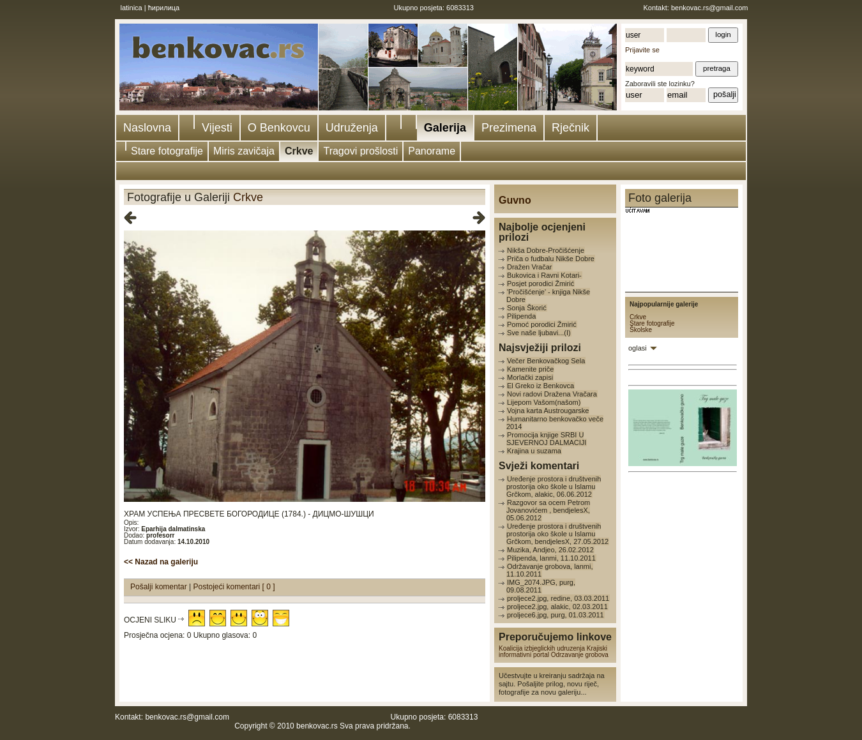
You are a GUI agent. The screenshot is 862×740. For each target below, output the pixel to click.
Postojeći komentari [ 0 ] (234, 586)
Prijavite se (642, 50)
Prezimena (508, 127)
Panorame (431, 151)
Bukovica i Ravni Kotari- (544, 275)
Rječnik (570, 127)
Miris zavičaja (244, 151)
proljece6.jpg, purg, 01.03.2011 (555, 615)
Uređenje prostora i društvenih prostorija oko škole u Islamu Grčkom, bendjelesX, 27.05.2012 (557, 533)
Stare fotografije (167, 151)
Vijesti (217, 127)
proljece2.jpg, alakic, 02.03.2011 (557, 606)
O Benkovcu (279, 127)
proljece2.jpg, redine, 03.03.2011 (558, 598)
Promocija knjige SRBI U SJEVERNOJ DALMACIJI (546, 438)
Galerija (445, 127)
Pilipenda (521, 316)
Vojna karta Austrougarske (548, 410)
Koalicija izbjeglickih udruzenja (542, 648)
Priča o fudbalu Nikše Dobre (550, 258)
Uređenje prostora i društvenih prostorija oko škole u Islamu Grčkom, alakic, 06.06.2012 (553, 486)
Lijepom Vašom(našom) (543, 402)
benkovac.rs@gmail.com (709, 7)
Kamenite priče (530, 369)
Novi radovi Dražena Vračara (552, 394)
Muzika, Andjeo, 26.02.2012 (550, 550)
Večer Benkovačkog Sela (546, 361)
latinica (131, 7)
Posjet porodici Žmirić (540, 283)
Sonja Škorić (527, 308)
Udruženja (352, 127)
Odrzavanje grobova (580, 654)
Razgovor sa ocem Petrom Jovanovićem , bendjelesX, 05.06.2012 (548, 510)
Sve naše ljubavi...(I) (539, 332)
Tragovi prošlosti (360, 151)
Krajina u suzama (534, 451)
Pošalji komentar (159, 586)
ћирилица (164, 7)
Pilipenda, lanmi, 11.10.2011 (551, 558)
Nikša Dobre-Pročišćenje (545, 250)
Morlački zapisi (530, 377)
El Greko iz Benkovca (540, 385)
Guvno (515, 200)
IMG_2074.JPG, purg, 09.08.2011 (540, 586)
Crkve (299, 151)
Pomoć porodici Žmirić (542, 324)
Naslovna (147, 127)
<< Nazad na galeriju (161, 561)
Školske (641, 329)
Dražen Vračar (529, 267)
